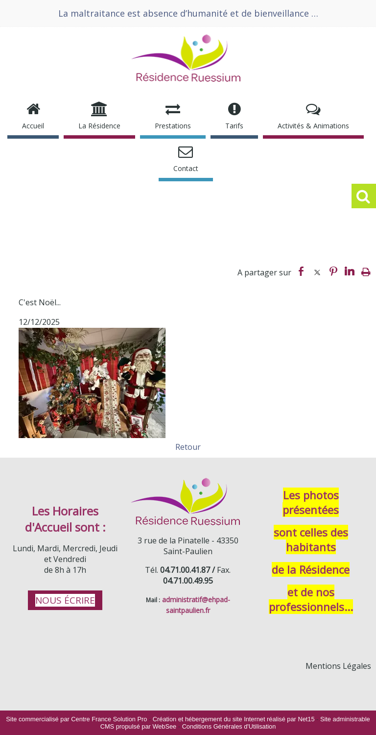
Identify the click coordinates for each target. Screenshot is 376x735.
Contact (185, 168)
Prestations (173, 125)
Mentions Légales (338, 666)
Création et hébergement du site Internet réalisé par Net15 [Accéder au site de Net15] (234, 719)
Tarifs (234, 125)
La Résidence (99, 125)
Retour (188, 446)
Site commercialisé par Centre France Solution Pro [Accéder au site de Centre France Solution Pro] (76, 719)
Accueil (33, 125)
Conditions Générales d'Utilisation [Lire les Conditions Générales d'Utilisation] (229, 726)
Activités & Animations (313, 125)
